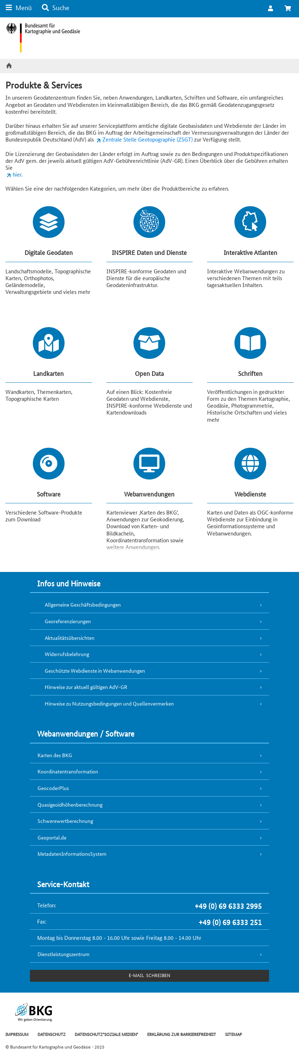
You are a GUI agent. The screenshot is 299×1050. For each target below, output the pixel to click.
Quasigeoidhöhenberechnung (70, 804)
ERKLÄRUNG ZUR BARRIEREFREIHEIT (181, 1034)
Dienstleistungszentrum (63, 954)
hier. (17, 174)
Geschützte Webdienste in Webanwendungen (95, 670)
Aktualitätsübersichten (69, 637)
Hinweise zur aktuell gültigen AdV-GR (86, 686)
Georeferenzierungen (68, 621)
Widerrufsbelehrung (67, 654)
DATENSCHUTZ (52, 1034)
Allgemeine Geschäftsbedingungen (83, 604)
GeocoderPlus (53, 787)
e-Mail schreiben (149, 975)
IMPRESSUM (16, 1034)
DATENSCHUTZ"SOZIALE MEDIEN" (106, 1034)
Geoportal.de (52, 837)
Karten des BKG (55, 755)
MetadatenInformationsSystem (72, 853)
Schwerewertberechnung (65, 820)
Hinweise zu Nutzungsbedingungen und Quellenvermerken (109, 703)
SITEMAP (233, 1034)
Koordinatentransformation (68, 771)
